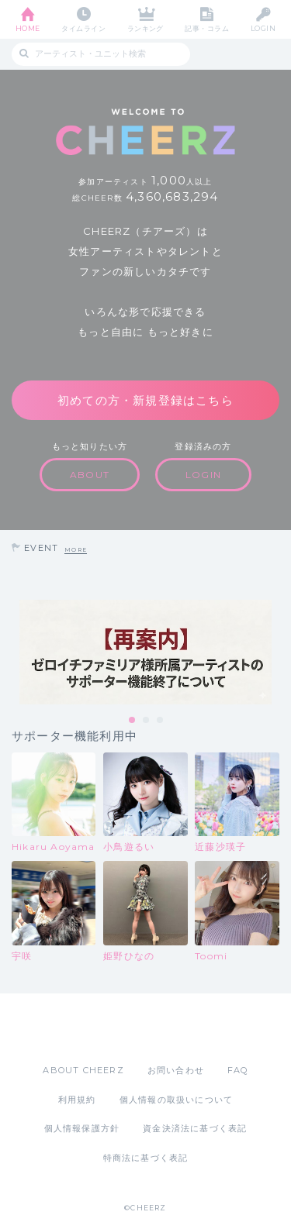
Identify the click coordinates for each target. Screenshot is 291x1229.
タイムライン (83, 28)
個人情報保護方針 (82, 1128)
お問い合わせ (175, 1070)
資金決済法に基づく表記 (195, 1128)
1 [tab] (133, 721)
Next (275, 652)
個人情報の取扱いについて (176, 1099)
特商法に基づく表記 (146, 1157)
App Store (103, 1028)
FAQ (237, 1070)
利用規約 (77, 1099)
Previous (15, 652)
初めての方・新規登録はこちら (145, 400)
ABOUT (89, 474)
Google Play (185, 1028)
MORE (75, 549)
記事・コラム (207, 28)
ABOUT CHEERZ (83, 1070)
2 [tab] (147, 721)
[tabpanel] (145, 652)
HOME (28, 28)
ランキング (145, 28)
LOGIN (263, 28)
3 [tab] (161, 721)
